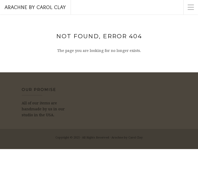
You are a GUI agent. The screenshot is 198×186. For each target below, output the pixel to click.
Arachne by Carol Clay (35, 7)
